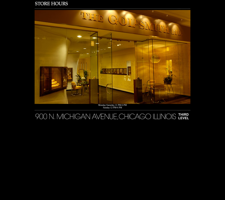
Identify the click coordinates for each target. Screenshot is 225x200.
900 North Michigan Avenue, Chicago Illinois (112, 115)
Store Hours (112, 3)
